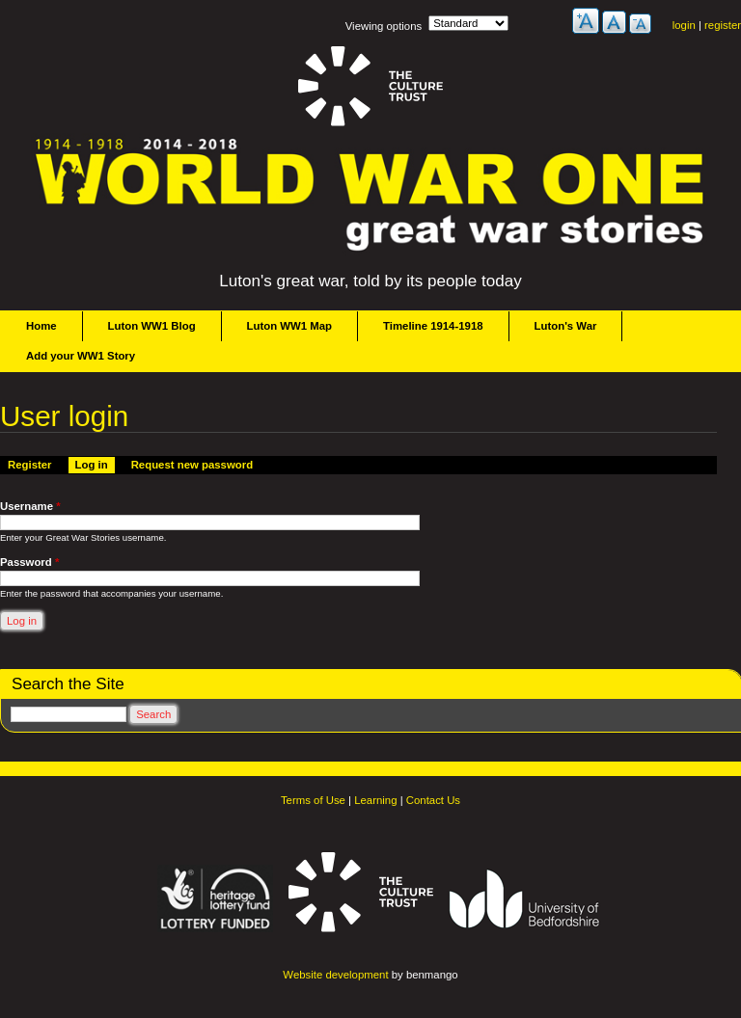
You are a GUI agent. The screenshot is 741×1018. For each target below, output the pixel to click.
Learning (375, 800)
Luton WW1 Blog (152, 326)
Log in (95, 463)
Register (30, 464)
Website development (335, 974)
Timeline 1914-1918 (433, 326)
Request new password (192, 464)
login (684, 25)
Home (41, 326)
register (722, 25)
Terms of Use (313, 800)
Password (29, 562)
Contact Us (433, 800)
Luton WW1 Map (289, 326)
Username (30, 506)
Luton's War (566, 326)
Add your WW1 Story (80, 356)
